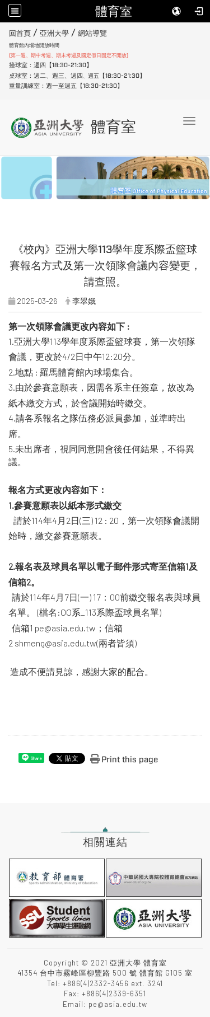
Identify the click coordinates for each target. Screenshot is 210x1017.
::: (4, 31)
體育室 (113, 11)
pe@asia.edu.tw (65, 627)
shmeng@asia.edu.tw (55, 643)
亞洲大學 (54, 33)
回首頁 (20, 33)
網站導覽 (92, 33)
